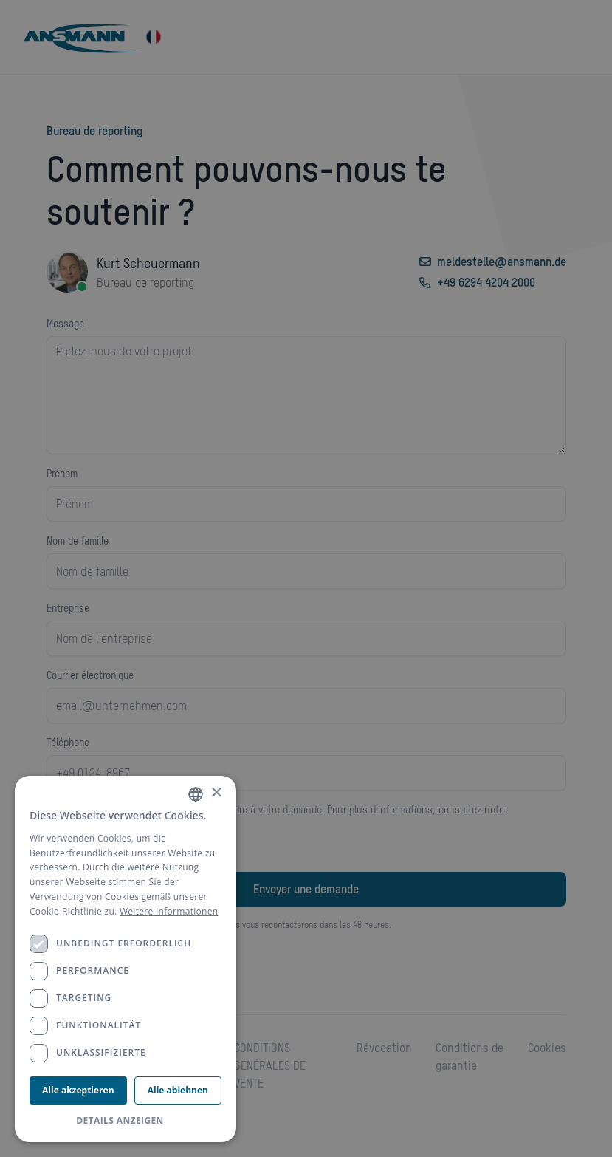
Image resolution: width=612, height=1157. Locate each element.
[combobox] (195, 794)
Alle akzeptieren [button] (78, 1090)
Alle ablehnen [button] (178, 1090)
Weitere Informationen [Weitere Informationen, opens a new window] (169, 911)
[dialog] (125, 959)
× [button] (215, 793)
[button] (125, 1120)
